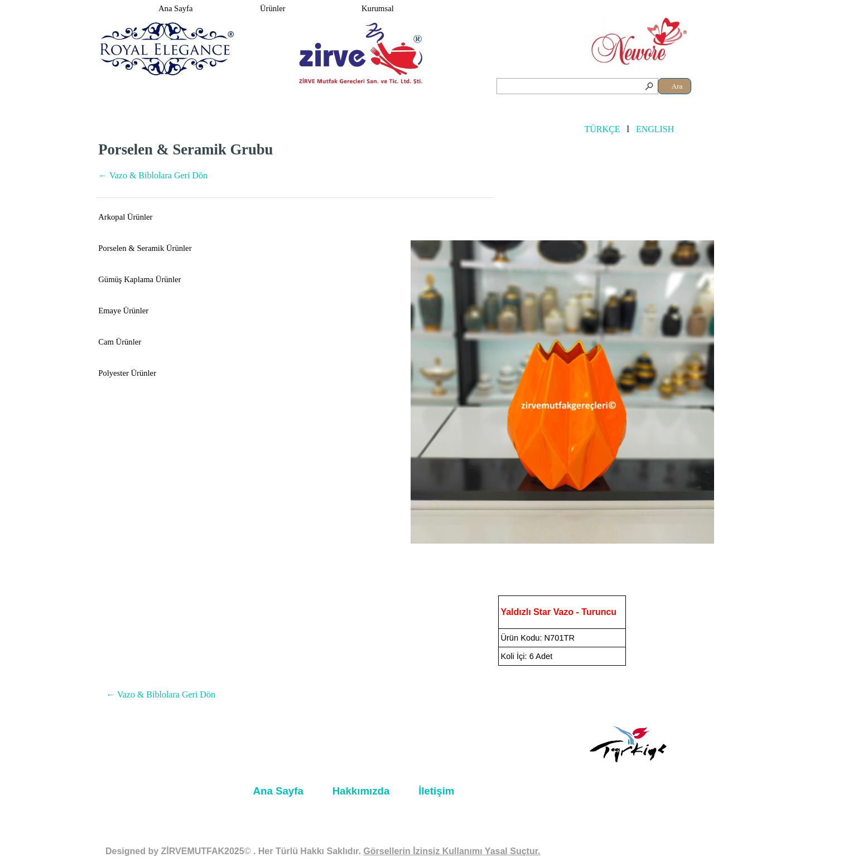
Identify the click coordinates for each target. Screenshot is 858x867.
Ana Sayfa (175, 8)
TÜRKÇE (602, 129)
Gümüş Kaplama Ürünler (139, 279)
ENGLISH (655, 129)
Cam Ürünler (119, 341)
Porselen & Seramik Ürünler (144, 248)
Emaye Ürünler (123, 310)
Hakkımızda (361, 791)
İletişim (436, 791)
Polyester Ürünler (127, 373)
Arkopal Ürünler (125, 216)
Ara (677, 86)
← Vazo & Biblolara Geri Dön (153, 175)
